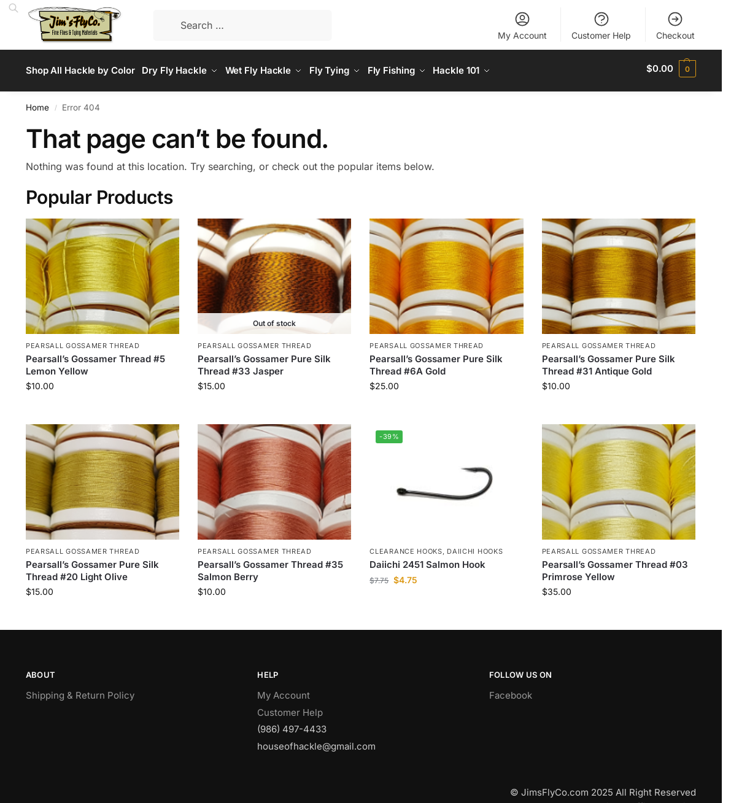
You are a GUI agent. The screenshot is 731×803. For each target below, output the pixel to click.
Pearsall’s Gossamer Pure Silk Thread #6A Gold (436, 361)
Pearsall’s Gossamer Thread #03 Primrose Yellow (615, 567)
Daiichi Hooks (475, 547)
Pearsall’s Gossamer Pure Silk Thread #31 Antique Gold (608, 361)
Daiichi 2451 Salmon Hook (427, 561)
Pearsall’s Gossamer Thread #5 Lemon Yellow (95, 361)
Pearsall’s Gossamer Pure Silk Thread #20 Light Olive (92, 567)
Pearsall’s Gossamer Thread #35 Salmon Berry (270, 567)
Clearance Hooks (406, 547)
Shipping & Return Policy (80, 691)
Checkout (675, 25)
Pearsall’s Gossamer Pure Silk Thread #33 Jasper (264, 361)
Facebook (510, 691)
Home (37, 103)
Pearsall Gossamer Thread (83, 341)
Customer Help (601, 25)
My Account (522, 25)
